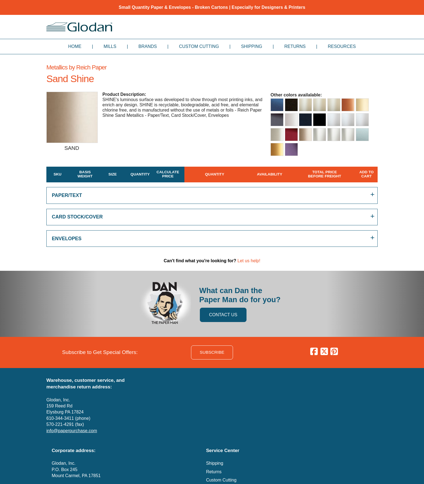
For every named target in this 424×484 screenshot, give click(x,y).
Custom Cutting (199, 46)
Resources (342, 46)
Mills (110, 46)
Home (74, 46)
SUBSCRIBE (212, 352)
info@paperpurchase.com (71, 430)
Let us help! (248, 260)
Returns (295, 46)
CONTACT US (223, 314)
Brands (148, 46)
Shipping (251, 46)
